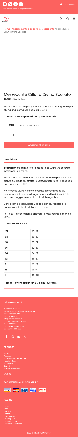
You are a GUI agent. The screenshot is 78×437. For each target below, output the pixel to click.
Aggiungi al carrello (39, 145)
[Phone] (10, 4)
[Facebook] (21, 4)
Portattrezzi (8, 363)
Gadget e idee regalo (13, 368)
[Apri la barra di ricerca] (68, 19)
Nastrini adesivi (10, 361)
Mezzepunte (48, 29)
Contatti (7, 414)
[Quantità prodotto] (13, 135)
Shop (6, 409)
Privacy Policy (9, 416)
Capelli (7, 366)
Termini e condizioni (12, 421)
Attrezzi (7, 353)
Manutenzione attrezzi (13, 424)
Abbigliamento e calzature (26, 29)
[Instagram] (15, 4)
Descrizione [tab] (10, 159)
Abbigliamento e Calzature (15, 358)
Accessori (8, 356)
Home (7, 29)
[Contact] (5, 4)
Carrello (7, 411)
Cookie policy (9, 419)
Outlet (7, 373)
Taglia (10, 124)
